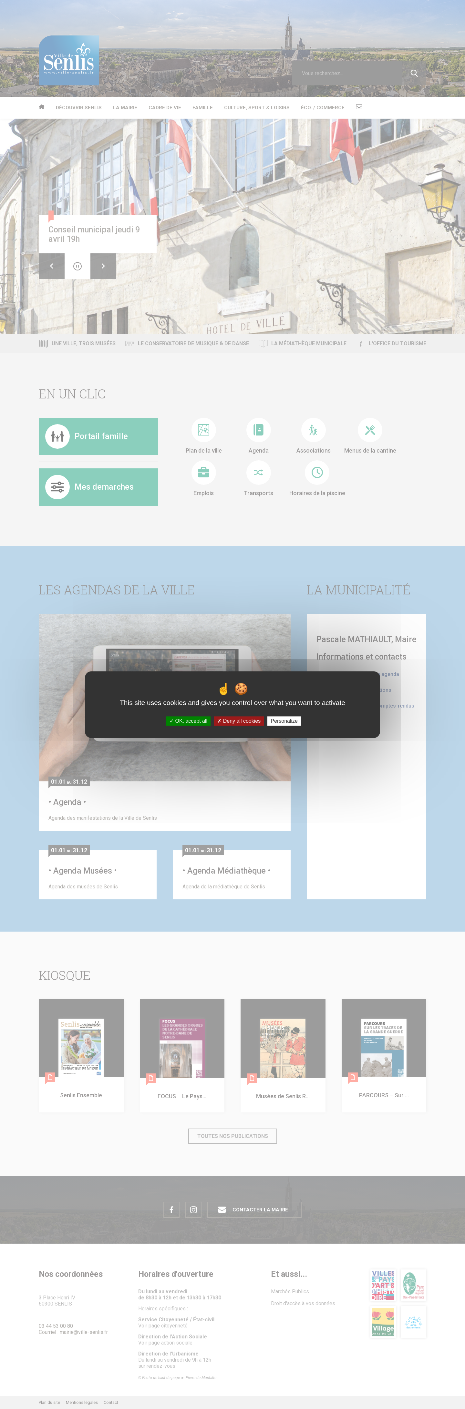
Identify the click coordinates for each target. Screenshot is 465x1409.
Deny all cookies (239, 721)
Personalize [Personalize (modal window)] (284, 721)
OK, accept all (188, 721)
